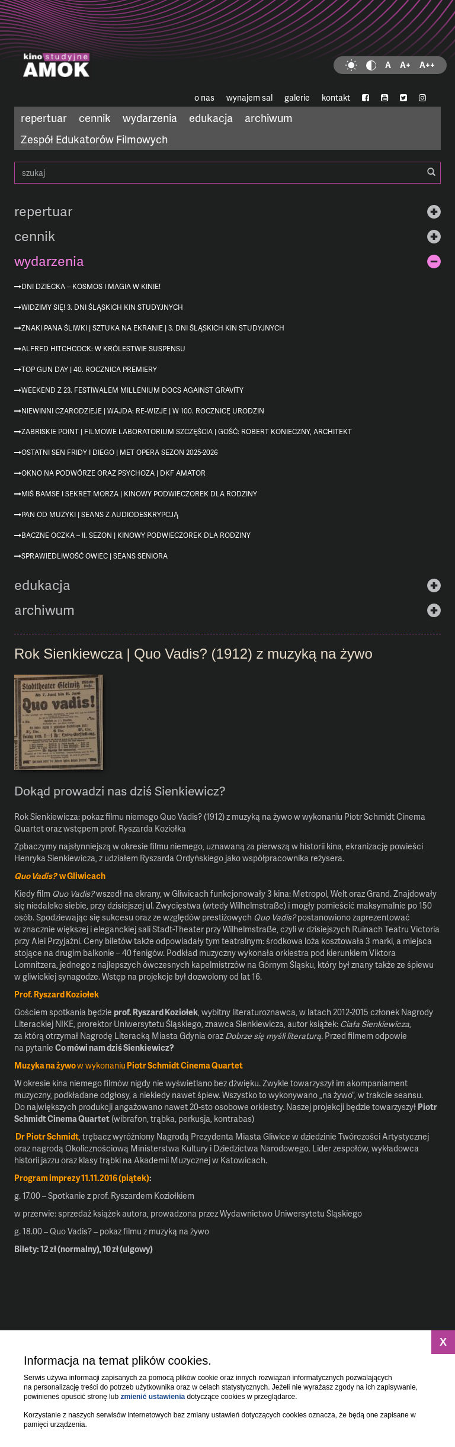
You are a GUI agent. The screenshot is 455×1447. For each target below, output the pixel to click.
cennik (95, 117)
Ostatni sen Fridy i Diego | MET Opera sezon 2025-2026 (119, 452)
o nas (204, 97)
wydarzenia (150, 117)
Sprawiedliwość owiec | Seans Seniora (94, 556)
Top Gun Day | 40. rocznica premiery (89, 369)
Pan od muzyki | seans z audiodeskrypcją (99, 514)
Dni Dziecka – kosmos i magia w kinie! (91, 286)
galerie (297, 97)
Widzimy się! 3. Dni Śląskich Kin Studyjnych (102, 307)
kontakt (336, 97)
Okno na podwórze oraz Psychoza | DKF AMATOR (113, 473)
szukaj (227, 173)
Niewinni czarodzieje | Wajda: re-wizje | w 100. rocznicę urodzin (142, 411)
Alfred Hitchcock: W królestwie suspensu (103, 349)
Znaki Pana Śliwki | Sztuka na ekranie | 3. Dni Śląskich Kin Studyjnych (152, 328)
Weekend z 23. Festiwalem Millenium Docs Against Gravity (132, 390)
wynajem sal (249, 97)
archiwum (269, 117)
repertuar (44, 117)
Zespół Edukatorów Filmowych (94, 138)
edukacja (211, 117)
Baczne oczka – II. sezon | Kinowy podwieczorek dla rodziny (136, 535)
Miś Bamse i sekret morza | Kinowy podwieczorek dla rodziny (139, 494)
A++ (427, 64)
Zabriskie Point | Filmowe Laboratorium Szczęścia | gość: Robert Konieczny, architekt (186, 431)
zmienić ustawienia (152, 1397)
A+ (405, 64)
